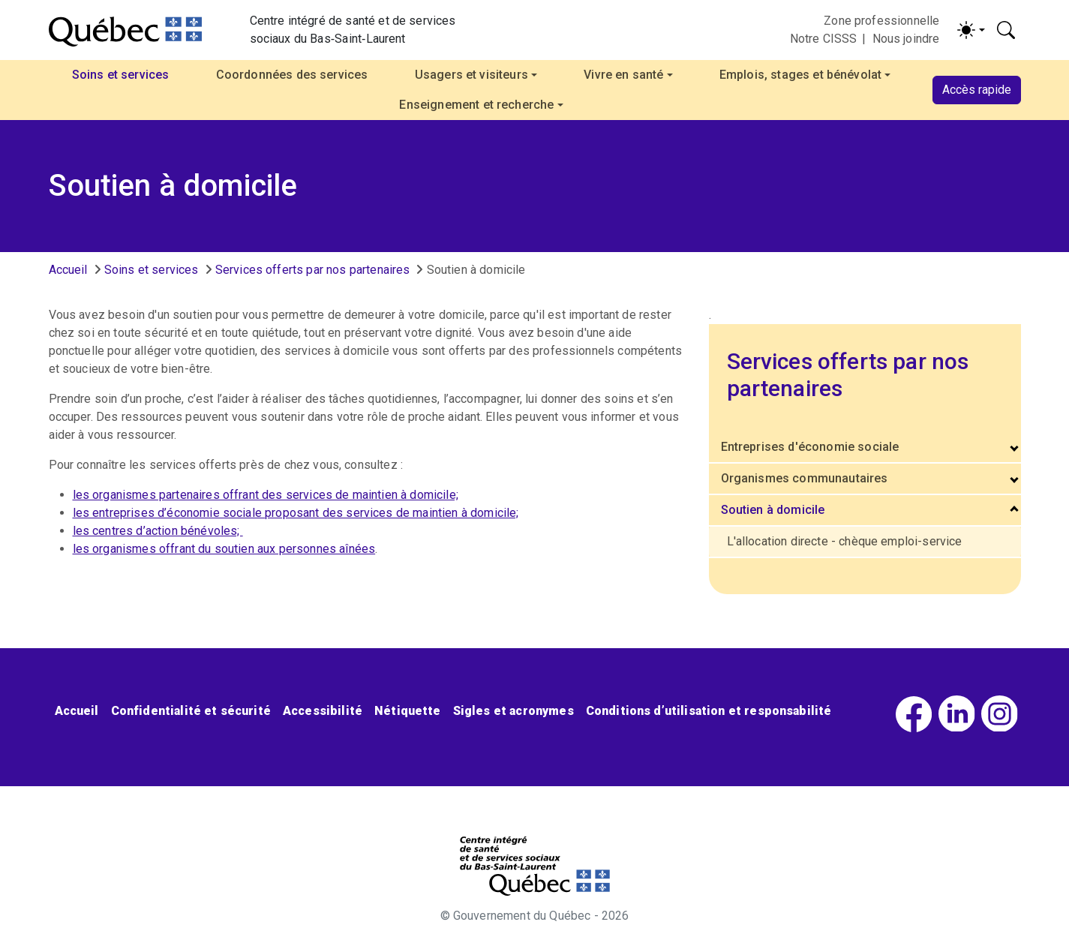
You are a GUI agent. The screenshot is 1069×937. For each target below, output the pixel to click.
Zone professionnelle (881, 21)
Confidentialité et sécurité (191, 711)
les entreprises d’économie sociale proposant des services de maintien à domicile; (296, 513)
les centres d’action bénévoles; (158, 531)
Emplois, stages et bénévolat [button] (800, 75)
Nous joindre (906, 39)
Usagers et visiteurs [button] (471, 75)
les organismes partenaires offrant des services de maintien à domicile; (265, 495)
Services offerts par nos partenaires (312, 270)
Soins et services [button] (121, 75)
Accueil (68, 270)
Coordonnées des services (292, 75)
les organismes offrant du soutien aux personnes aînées (224, 549)
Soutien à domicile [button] (773, 510)
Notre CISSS (823, 39)
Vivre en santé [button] (623, 75)
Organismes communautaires (804, 478)
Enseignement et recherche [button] (476, 105)
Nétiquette (407, 711)
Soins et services (151, 270)
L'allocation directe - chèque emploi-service (844, 541)
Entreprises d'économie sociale (810, 447)
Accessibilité (322, 711)
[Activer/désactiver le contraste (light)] (970, 30)
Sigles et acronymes (513, 711)
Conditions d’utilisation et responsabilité (709, 711)
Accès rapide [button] (976, 90)
